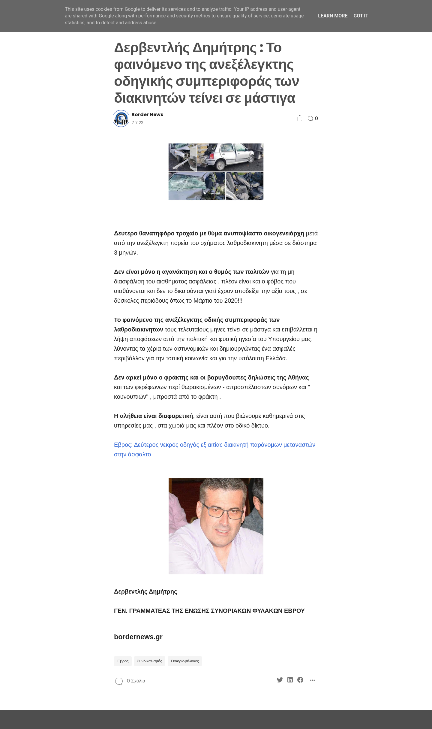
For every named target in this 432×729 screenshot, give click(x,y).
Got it (360, 16)
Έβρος (123, 661)
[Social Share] (300, 118)
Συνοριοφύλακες (185, 661)
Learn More (332, 16)
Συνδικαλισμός (149, 661)
